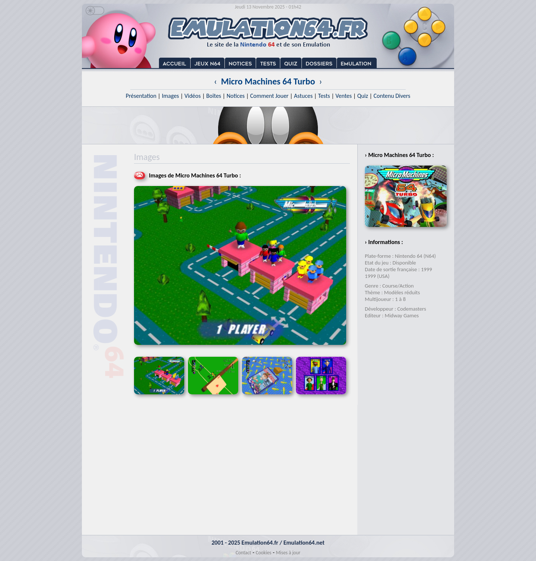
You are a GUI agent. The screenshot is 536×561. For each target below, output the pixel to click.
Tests (324, 95)
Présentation (141, 95)
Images (170, 95)
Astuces (303, 95)
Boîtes (213, 95)
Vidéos (192, 95)
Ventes (343, 95)
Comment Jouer (269, 95)
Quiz (362, 95)
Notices (236, 95)
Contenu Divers (391, 95)
